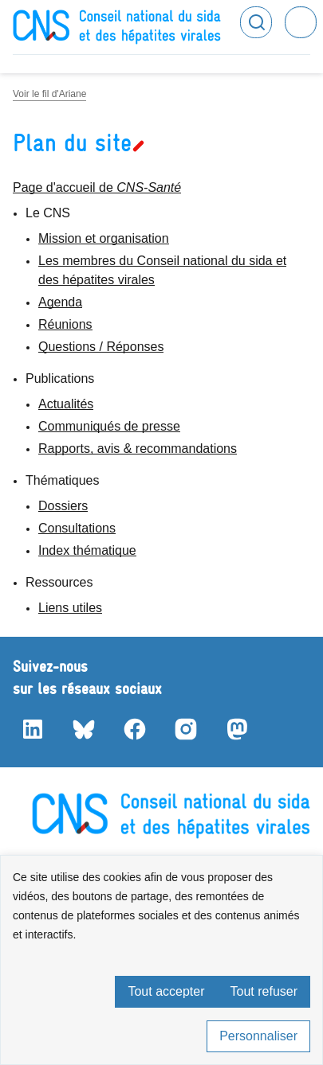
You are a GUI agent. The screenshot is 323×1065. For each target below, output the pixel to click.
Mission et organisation (103, 238)
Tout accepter (166, 991)
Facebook (134, 729)
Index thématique (87, 550)
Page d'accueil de (97, 187)
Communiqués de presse (109, 426)
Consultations (77, 528)
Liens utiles (70, 607)
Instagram (185, 729)
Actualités (65, 404)
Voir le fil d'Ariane (49, 93)
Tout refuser (263, 991)
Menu (301, 22)
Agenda (60, 302)
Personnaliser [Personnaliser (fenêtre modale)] (258, 1036)
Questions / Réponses (100, 346)
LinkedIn (32, 729)
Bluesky (83, 729)
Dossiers (63, 506)
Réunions (65, 324)
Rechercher (256, 22)
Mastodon (236, 729)
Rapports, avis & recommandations (137, 448)
